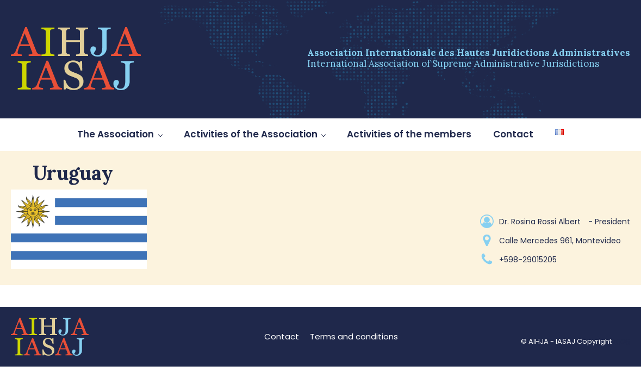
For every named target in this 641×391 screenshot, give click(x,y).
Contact (513, 134)
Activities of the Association (251, 134)
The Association (115, 134)
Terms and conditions (354, 336)
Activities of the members (409, 134)
